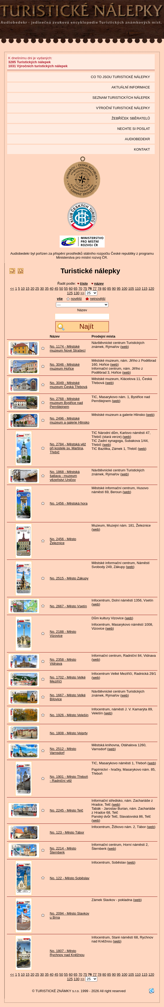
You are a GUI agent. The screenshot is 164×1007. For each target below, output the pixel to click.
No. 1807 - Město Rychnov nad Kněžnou (67, 953)
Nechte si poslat (133, 129)
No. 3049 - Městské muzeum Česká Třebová (68, 385)
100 (124, 289)
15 (27, 289)
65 (75, 289)
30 (42, 289)
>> (82, 293)
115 (145, 289)
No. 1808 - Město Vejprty (69, 733)
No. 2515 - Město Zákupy (69, 578)
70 (80, 289)
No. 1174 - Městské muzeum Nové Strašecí (68, 348)
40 (51, 289)
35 (46, 289)
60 (71, 289)
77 (94, 289)
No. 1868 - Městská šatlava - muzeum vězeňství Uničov (65, 476)
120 (151, 289)
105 (131, 289)
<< (12, 289)
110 (138, 289)
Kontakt (142, 149)
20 (32, 289)
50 (61, 289)
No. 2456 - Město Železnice (63, 541)
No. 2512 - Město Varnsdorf (63, 751)
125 (70, 293)
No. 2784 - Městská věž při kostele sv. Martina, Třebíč (68, 448)
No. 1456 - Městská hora (68, 503)
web (124, 347)
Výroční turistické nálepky (123, 108)
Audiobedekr (137, 139)
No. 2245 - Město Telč (66, 810)
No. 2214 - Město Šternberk (63, 850)
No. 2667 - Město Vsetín (68, 606)
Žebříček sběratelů (131, 118)
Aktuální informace (131, 87)
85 (109, 289)
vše (60, 299)
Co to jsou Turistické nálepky (120, 77)
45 (56, 289)
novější (74, 299)
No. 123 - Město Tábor (67, 832)
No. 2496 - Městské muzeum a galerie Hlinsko (70, 420)
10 (23, 289)
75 (85, 289)
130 (76, 293)
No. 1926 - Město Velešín (69, 715)
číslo (84, 283)
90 (114, 289)
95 (119, 289)
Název (82, 310)
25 (37, 289)
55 (66, 289)
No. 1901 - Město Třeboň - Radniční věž (69, 779)
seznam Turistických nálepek (121, 98)
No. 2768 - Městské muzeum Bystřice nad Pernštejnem (66, 403)
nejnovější (95, 299)
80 (104, 289)
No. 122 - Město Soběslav (70, 878)
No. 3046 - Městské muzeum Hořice (65, 366)
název (99, 283)
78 (99, 289)
